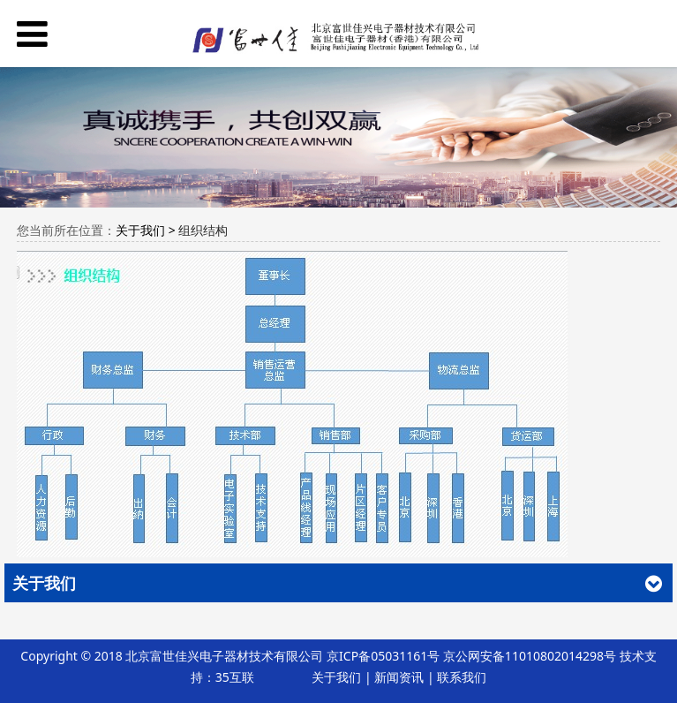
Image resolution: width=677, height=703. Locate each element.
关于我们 (336, 677)
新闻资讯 (399, 677)
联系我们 (461, 677)
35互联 (234, 677)
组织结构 (203, 230)
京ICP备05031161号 (383, 655)
